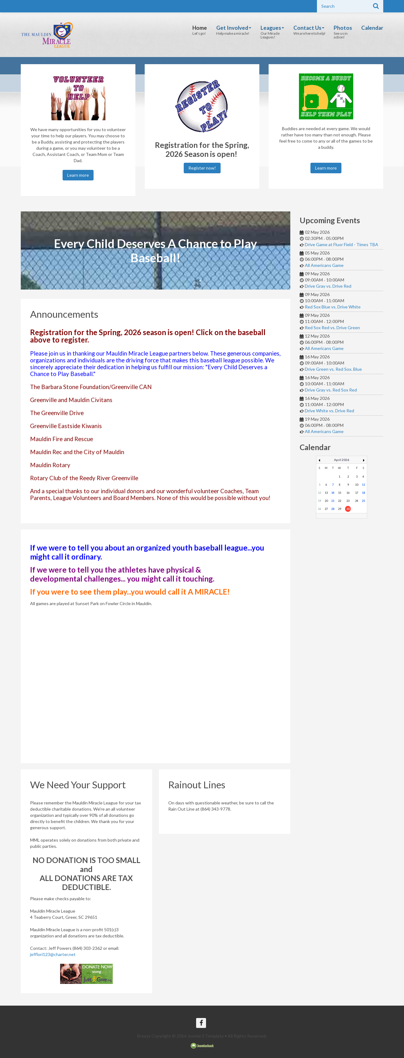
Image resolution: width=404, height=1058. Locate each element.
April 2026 (341, 460)
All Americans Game (324, 265)
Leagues (272, 27)
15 (339, 492)
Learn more (78, 175)
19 (319, 500)
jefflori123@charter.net (53, 954)
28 (332, 509)
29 (339, 509)
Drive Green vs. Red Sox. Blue (333, 369)
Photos (343, 27)
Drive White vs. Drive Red (329, 410)
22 (339, 500)
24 (356, 500)
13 (326, 492)
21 (332, 500)
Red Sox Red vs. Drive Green (332, 327)
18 (363, 492)
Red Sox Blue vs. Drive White (333, 306)
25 (363, 500)
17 (356, 492)
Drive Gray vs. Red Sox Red (331, 389)
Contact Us (308, 27)
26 (319, 509)
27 (326, 509)
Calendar (372, 27)
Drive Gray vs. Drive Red (328, 286)
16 (347, 492)
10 (356, 484)
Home (199, 27)
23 (347, 500)
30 (347, 509)
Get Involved (233, 27)
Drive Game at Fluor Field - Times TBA (341, 244)
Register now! (202, 167)
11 (363, 484)
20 (326, 500)
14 (332, 492)
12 (319, 492)
